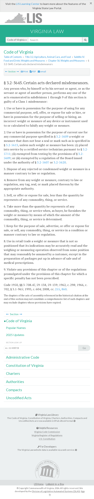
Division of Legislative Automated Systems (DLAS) (56, 491)
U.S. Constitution (47, 439)
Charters (13, 373)
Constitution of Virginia (25, 365)
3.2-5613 (12, 145)
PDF (33, 71)
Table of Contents (13, 56)
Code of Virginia (17, 39)
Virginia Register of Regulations (47, 435)
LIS (25, 18)
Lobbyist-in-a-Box (55, 484)
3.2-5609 (62, 136)
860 (64, 289)
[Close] (91, 3)
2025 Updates (15, 335)
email (42, 71)
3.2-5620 (60, 162)
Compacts (14, 390)
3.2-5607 (43, 162)
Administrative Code (22, 357)
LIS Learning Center (27, 3)
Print (24, 71)
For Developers (47, 446)
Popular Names (16, 327)
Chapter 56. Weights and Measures (66, 60)
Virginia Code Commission (47, 432)
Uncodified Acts (19, 398)
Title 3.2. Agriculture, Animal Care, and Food (48, 56)
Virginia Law (47, 31)
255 (57, 289)
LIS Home (39, 484)
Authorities (15, 381)
